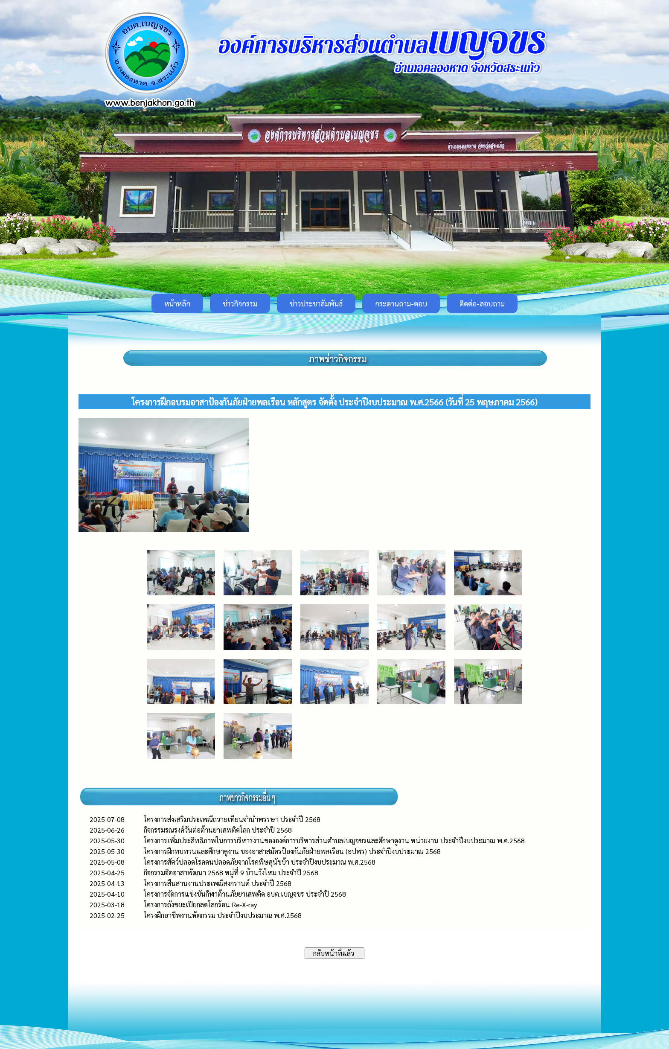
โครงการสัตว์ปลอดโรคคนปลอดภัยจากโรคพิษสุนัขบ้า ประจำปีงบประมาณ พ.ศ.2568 (259, 861)
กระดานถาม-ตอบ (401, 303)
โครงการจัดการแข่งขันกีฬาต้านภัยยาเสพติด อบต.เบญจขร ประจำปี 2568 (245, 893)
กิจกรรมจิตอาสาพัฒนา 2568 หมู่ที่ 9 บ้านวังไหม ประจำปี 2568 (231, 872)
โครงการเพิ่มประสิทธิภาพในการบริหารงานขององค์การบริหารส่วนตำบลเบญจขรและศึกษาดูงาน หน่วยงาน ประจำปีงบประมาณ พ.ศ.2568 (334, 840)
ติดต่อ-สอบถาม (482, 303)
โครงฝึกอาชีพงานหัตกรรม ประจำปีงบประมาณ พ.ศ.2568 (223, 915)
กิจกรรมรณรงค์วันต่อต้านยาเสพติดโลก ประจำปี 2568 (218, 829)
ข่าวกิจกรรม (240, 303)
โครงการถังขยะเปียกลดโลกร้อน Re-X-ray (200, 904)
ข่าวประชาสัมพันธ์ (316, 303)
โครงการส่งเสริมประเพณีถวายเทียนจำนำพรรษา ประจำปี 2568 (232, 819)
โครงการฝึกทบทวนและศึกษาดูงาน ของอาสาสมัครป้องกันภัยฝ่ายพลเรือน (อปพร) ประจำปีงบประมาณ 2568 (292, 851)
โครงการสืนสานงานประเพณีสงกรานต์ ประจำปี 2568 (217, 883)
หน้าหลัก (177, 303)
